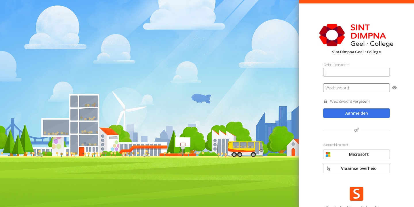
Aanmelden (356, 113)
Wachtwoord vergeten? (350, 101)
